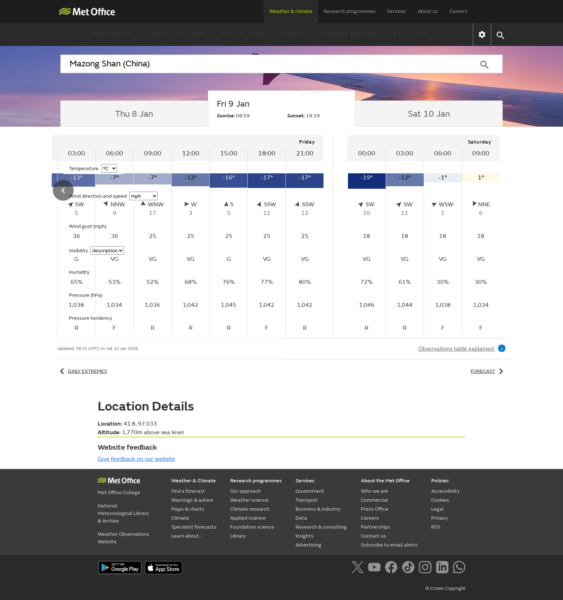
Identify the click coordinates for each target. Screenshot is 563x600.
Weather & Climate (193, 481)
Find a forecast (112, 34)
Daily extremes (82, 371)
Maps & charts (243, 34)
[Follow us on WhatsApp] (459, 568)
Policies (440, 481)
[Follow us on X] (359, 568)
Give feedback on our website (136, 459)
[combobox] (263, 64)
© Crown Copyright (445, 588)
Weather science (249, 500)
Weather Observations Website (123, 538)
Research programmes (350, 11)
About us (428, 11)
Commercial (374, 500)
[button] (500, 34)
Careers (458, 11)
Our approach (245, 491)
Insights (304, 536)
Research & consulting (321, 527)
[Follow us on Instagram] (426, 568)
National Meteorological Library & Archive (123, 513)
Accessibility (445, 491)
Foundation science (252, 527)
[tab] (134, 114)
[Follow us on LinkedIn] (443, 568)
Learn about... (413, 34)
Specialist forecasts (349, 34)
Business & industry (318, 509)
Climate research (249, 509)
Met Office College (119, 492)
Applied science (248, 518)
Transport (307, 500)
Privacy (439, 518)
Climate (292, 34)
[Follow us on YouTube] (375, 568)
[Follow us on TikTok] (409, 568)
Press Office (374, 509)
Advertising (308, 545)
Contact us (373, 536)
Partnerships (375, 527)
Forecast (488, 371)
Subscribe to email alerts (389, 545)
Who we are (374, 491)
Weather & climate (290, 11)
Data (301, 518)
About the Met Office (385, 481)
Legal (437, 509)
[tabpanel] (172, 235)
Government (310, 491)
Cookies (440, 500)
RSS (435, 527)
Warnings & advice (178, 34)
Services (396, 11)
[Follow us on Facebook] (392, 568)
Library (238, 536)
